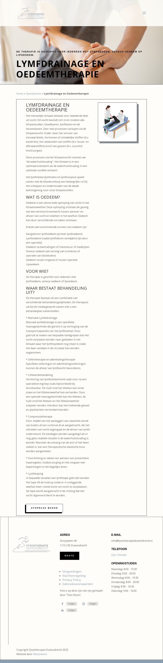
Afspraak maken (44, 508)
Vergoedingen (72, 571)
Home (19, 93)
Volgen (71, 603)
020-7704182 (119, 555)
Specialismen (33, 93)
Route (69, 556)
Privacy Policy (71, 580)
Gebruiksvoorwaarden (77, 584)
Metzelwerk (40, 654)
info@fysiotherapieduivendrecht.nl (131, 540)
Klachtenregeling (74, 576)
